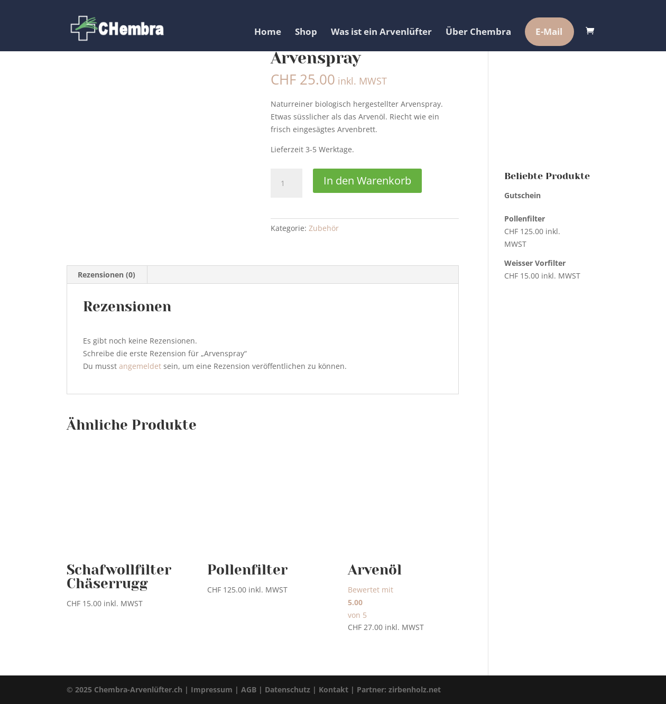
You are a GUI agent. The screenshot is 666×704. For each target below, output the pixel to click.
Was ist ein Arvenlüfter (381, 31)
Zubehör (324, 228)
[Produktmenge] (286, 183)
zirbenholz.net (414, 689)
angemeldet (140, 366)
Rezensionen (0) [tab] (106, 275)
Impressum (212, 689)
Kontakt (333, 689)
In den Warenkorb (367, 180)
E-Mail (548, 31)
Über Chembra (478, 31)
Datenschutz (287, 689)
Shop (306, 31)
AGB (248, 689)
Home (267, 31)
